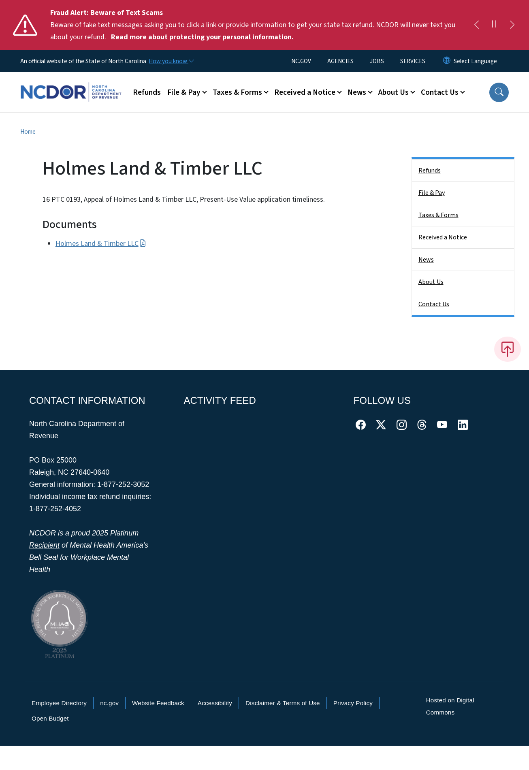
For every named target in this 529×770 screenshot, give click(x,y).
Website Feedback (158, 703)
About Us (431, 281)
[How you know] (170, 61)
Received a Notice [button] (304, 92)
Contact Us (433, 304)
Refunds (147, 92)
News (426, 259)
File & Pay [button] (184, 92)
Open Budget (50, 718)
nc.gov (109, 703)
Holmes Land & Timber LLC (100, 244)
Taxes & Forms (438, 215)
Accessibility (215, 703)
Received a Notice (442, 237)
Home (28, 131)
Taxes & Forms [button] (237, 92)
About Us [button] (393, 92)
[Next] (512, 25)
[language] (475, 61)
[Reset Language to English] (446, 61)
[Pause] (494, 25)
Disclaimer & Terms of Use (282, 703)
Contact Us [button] (440, 92)
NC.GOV (301, 61)
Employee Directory (59, 703)
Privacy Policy (353, 703)
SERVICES (412, 61)
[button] (499, 92)
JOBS (377, 61)
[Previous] (476, 25)
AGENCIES (340, 61)
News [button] (357, 92)
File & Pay (431, 192)
